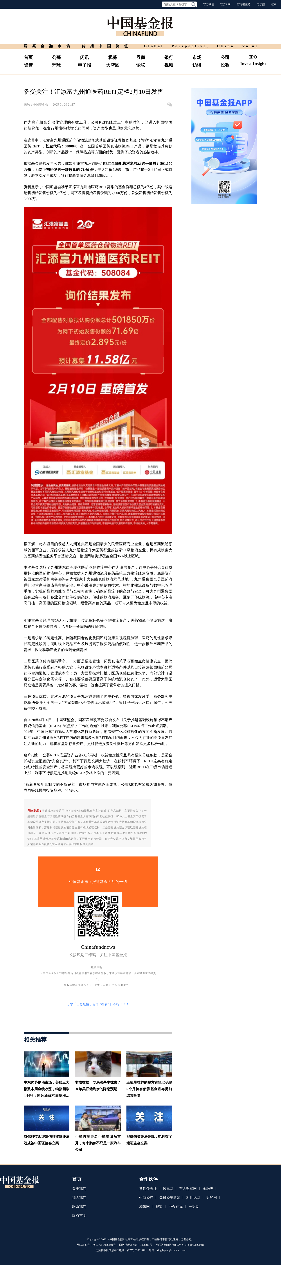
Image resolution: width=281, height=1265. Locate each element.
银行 (168, 57)
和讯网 (144, 1206)
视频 (168, 65)
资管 (28, 65)
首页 (28, 57)
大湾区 (112, 65)
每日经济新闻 (169, 1198)
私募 (112, 57)
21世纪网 (193, 1198)
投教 (225, 65)
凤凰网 (168, 1189)
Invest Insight (253, 63)
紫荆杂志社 (148, 1189)
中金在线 (176, 1206)
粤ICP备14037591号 (104, 1244)
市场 (197, 57)
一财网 (194, 1206)
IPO (253, 57)
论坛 (140, 65)
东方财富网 (188, 1189)
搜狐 (159, 1206)
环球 (56, 65)
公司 (225, 57)
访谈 (197, 65)
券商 (140, 57)
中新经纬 (146, 1198)
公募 (56, 57)
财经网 (211, 1198)
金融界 (208, 1189)
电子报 (261, 4)
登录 (274, 4)
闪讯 (84, 57)
